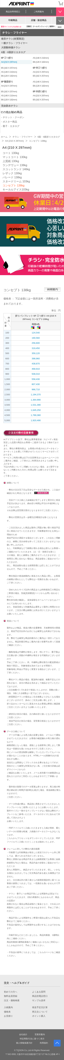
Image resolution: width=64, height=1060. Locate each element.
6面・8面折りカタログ (13, 52)
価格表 (7, 1012)
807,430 (36, 384)
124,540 (36, 332)
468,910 (36, 369)
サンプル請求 (38, 1000)
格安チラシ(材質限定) (12, 38)
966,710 (36, 389)
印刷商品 (12, 20)
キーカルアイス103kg (16, 189)
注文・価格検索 (11, 1000)
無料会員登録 (10, 996)
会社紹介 (23, 1034)
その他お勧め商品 (11, 112)
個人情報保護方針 (24, 1043)
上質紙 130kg (11, 161)
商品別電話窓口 (40, 996)
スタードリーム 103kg (16, 181)
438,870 (36, 363)
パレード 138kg (12, 177)
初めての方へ (10, 992)
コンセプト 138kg (13, 185)
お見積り (8, 1016)
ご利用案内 (39, 11)
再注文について (40, 1012)
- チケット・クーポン (12, 117)
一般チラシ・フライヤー (14, 43)
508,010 (36, 374)
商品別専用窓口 (13, 11)
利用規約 (44, 1043)
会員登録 (53, 3)
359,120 (36, 353)
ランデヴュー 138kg (15, 165)
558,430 (36, 379)
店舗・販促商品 (38, 20)
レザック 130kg (12, 173)
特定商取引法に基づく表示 (32, 1039)
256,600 (36, 343)
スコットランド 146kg (16, 169)
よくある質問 (38, 992)
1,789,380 (36, 415)
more (59, 27)
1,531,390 (36, 405)
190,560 (36, 338)
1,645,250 (36, 410)
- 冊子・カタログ (10, 126)
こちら (10, 838)
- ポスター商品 (9, 121)
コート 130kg (11, 153)
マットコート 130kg (15, 157)
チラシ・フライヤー (14, 32)
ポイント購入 (38, 1016)
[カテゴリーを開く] (3, 3)
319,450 (36, 348)
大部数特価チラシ (10, 47)
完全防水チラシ (9, 105)
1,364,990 (36, 400)
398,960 (36, 358)
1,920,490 (36, 420)
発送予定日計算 (40, 1007)
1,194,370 (36, 394)
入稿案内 (8, 1007)
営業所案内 (40, 1034)
